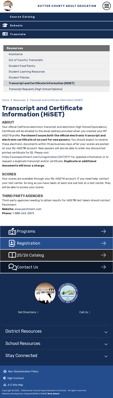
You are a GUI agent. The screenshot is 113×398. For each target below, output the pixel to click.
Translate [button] (18, 34)
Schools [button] (16, 25)
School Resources (22, 343)
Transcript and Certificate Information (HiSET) (41, 83)
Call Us (74, 314)
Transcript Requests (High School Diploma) (35, 89)
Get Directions (20, 314)
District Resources (23, 331)
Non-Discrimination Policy (20, 372)
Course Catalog (22, 16)
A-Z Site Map (13, 385)
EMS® (43, 393)
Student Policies (19, 77)
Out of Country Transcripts (26, 60)
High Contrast (15, 378)
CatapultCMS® (31, 393)
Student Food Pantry (22, 66)
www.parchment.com (28, 209)
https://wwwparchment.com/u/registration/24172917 (36, 157)
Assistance (16, 54)
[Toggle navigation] (106, 6)
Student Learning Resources (27, 71)
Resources (15, 48)
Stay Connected (21, 355)
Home (5, 100)
